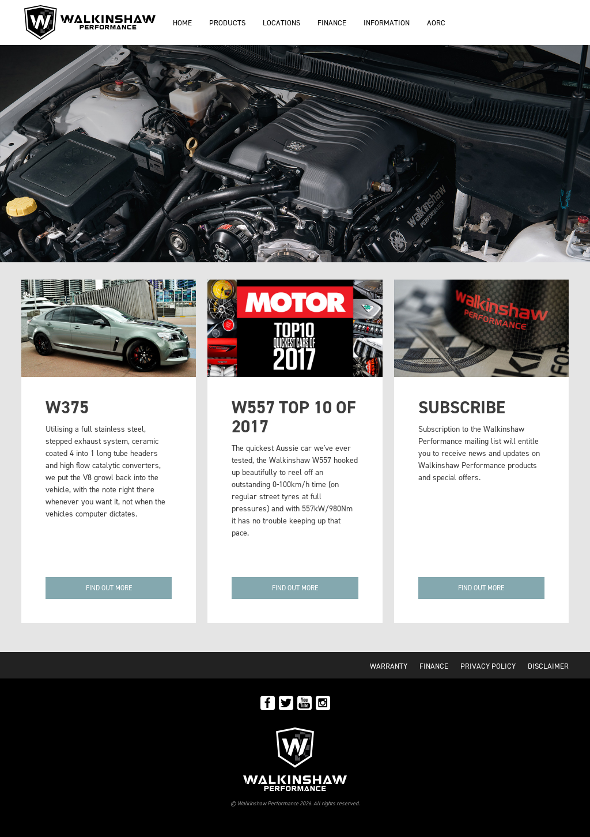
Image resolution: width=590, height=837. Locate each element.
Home (182, 23)
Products (227, 23)
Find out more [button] (295, 588)
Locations (281, 23)
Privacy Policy (488, 666)
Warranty (388, 666)
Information (387, 23)
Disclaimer (548, 666)
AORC (436, 23)
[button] (109, 588)
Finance (331, 23)
